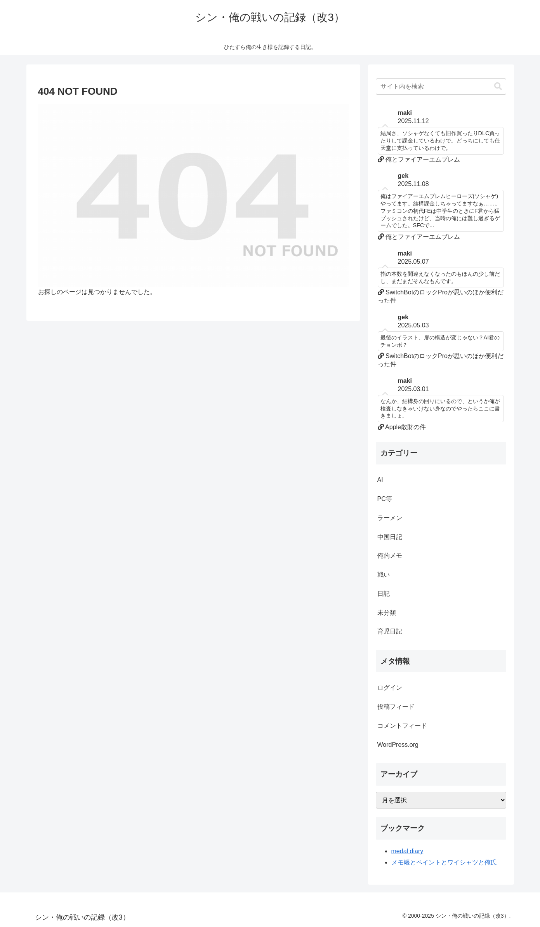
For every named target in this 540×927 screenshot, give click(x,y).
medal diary (407, 851)
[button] (498, 86)
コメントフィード (402, 725)
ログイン (389, 687)
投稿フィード (396, 706)
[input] (441, 86)
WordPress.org (397, 744)
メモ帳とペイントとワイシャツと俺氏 (444, 862)
